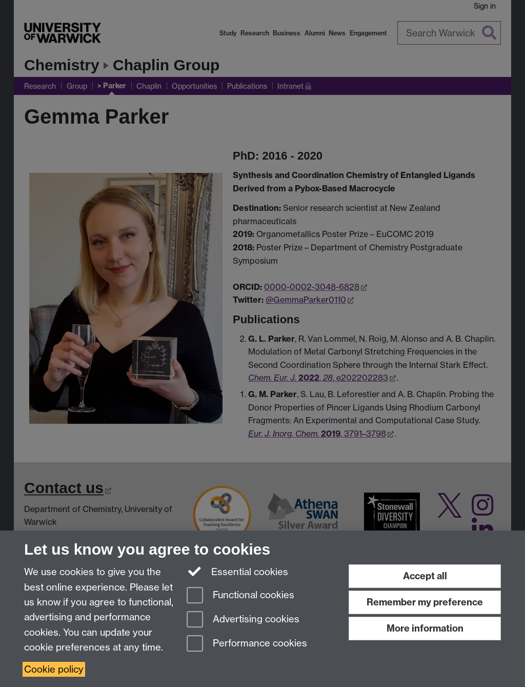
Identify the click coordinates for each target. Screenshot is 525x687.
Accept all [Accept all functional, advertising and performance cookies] (425, 576)
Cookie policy (54, 669)
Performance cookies (247, 644)
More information (425, 628)
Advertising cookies (243, 620)
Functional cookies (240, 595)
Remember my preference (425, 602)
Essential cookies (238, 571)
